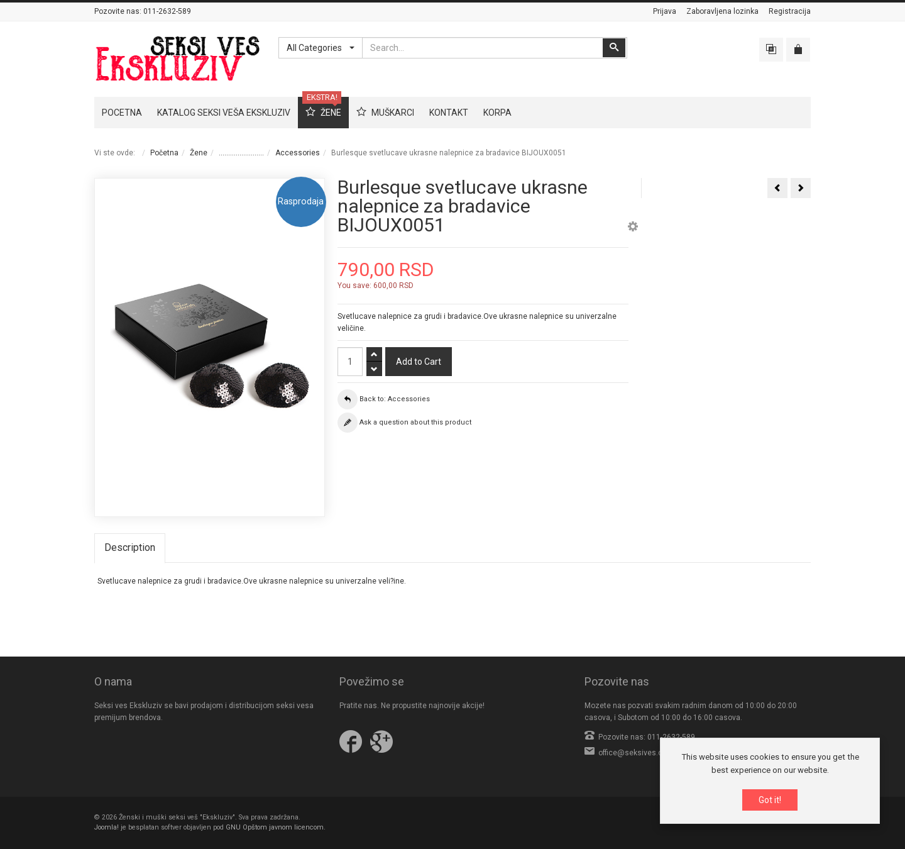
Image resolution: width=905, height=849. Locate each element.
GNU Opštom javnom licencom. (276, 827)
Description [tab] (129, 547)
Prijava (664, 11)
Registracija (790, 11)
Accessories (297, 152)
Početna (164, 152)
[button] (633, 228)
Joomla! (106, 827)
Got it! (770, 801)
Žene (198, 152)
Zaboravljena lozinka (722, 11)
